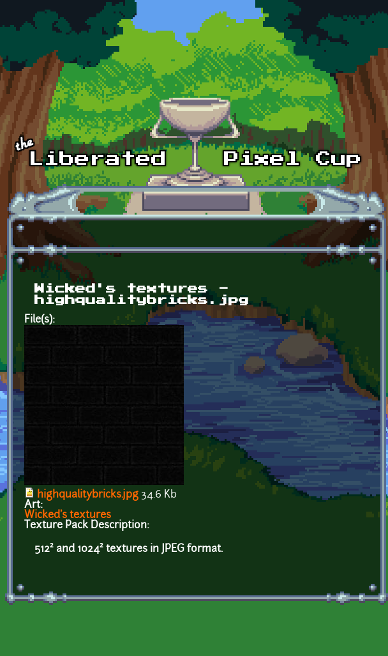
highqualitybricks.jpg (87, 495)
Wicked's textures (67, 515)
